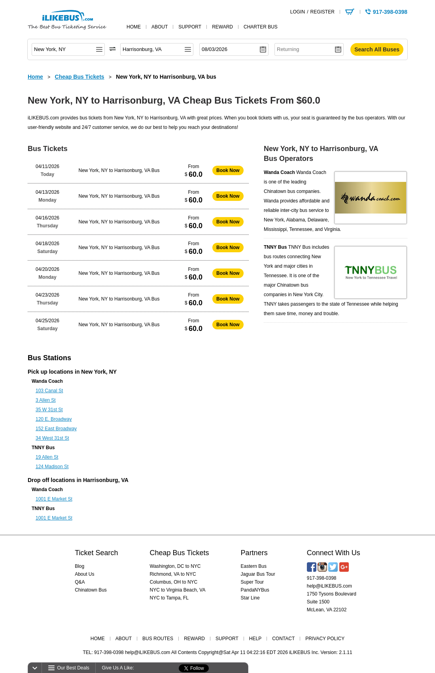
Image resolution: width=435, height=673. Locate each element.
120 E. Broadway (54, 419)
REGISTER (322, 12)
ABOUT (123, 638)
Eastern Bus (254, 566)
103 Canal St (49, 390)
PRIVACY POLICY (324, 638)
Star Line (250, 598)
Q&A (80, 582)
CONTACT (283, 638)
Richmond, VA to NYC (173, 574)
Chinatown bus (279, 191)
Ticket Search (96, 553)
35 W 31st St (49, 409)
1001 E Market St (54, 499)
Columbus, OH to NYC (174, 582)
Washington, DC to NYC (175, 566)
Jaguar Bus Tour (258, 574)
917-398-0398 (322, 578)
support (189, 27)
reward (222, 27)
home (134, 27)
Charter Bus (261, 27)
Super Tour (252, 582)
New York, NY (99, 372)
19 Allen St (47, 457)
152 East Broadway (56, 428)
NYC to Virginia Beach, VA (178, 590)
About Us (84, 574)
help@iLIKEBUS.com (329, 586)
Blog (79, 566)
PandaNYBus (255, 590)
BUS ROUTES (157, 638)
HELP (255, 638)
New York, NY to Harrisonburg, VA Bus (119, 170)
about (159, 27)
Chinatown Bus (91, 590)
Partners (254, 553)
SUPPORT (227, 638)
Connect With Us (333, 553)
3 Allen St (46, 400)
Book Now (228, 170)
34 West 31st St (52, 438)
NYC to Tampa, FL (169, 598)
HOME (98, 638)
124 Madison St (52, 466)
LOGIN (297, 12)
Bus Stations (49, 358)
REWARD (194, 638)
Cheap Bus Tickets (179, 553)
